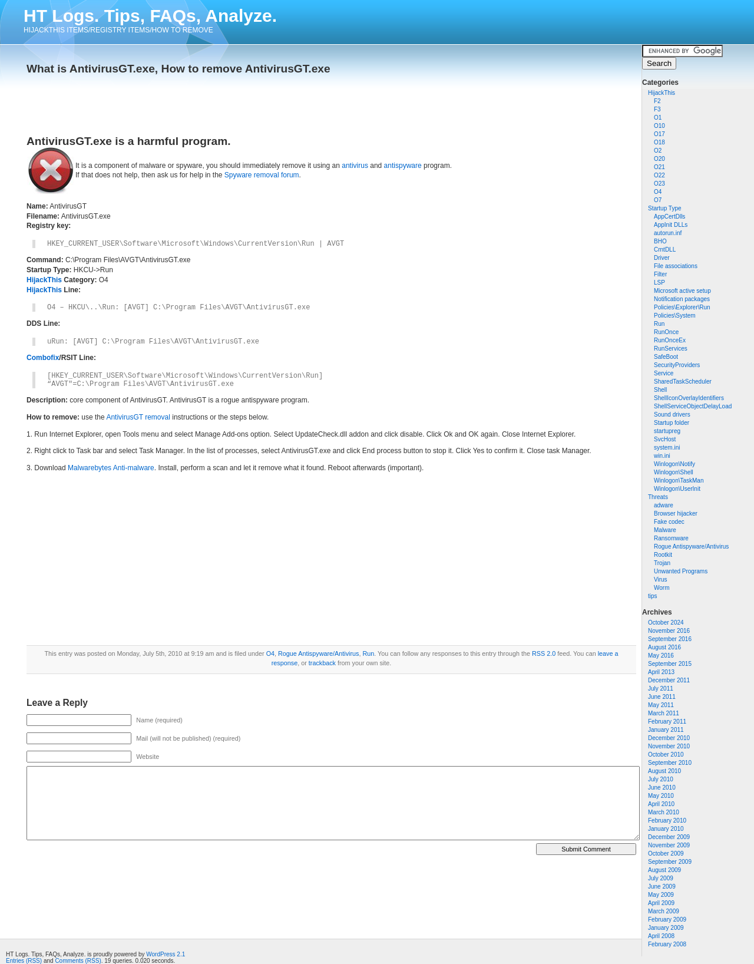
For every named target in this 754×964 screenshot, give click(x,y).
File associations (675, 266)
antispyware (403, 165)
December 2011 (669, 680)
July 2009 (660, 878)
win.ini (662, 456)
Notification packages (682, 299)
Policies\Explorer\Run (682, 307)
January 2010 (666, 829)
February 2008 (667, 944)
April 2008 (661, 936)
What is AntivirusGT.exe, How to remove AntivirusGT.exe (178, 68)
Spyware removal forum (261, 175)
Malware (665, 530)
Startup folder (671, 423)
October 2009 (666, 853)
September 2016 (670, 639)
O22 (659, 175)
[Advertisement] (164, 101)
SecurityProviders (677, 365)
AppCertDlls (669, 216)
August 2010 (664, 771)
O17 (659, 134)
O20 (659, 159)
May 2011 (661, 705)
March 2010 (663, 812)
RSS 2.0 (543, 653)
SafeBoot (666, 357)
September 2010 (670, 763)
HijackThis (661, 93)
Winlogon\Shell (673, 472)
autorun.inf (668, 233)
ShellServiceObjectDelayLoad (693, 406)
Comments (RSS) (78, 961)
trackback (322, 662)
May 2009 (661, 895)
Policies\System (675, 315)
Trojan (662, 563)
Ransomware (671, 538)
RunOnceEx (670, 340)
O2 (658, 150)
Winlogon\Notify (674, 464)
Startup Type (665, 208)
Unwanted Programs (680, 571)
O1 (658, 117)
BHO (660, 241)
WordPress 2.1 (165, 954)
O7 (658, 200)
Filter (660, 274)
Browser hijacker (675, 513)
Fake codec (669, 522)
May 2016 (661, 655)
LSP (659, 282)
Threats (658, 497)
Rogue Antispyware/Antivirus (691, 546)
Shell (660, 390)
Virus (660, 579)
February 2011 (667, 721)
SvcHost (665, 439)
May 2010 (661, 796)
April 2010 (661, 804)
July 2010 (660, 779)
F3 (657, 109)
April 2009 (661, 903)
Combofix (43, 358)
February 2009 (667, 919)
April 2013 (661, 672)
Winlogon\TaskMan (678, 480)
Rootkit (663, 555)
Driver (662, 258)
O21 (659, 167)
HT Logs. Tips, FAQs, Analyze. (150, 15)
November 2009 (669, 845)
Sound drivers (672, 414)
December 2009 (669, 837)
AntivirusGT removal (138, 417)
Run (659, 324)
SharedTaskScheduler (683, 381)
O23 (659, 183)
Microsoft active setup (682, 291)
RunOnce (666, 332)
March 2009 (663, 911)
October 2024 (666, 622)
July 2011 (660, 688)
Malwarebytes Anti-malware (111, 468)
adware (663, 505)
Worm (661, 588)
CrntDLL (665, 249)
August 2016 (664, 647)
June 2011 (662, 697)
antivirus (355, 165)
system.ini (667, 447)
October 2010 (666, 754)
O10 (659, 126)
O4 (658, 192)
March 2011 (663, 713)
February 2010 (667, 820)
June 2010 (662, 787)
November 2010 (669, 746)
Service (663, 373)
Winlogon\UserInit (677, 489)
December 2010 (669, 738)
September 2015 (670, 664)
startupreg (667, 431)
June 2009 (662, 886)
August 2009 (664, 870)
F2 (657, 101)
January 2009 (666, 928)
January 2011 (666, 730)
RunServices (670, 348)
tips (652, 596)
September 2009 (670, 862)
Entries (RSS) (24, 961)
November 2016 (669, 631)
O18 (659, 142)
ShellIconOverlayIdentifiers (689, 398)
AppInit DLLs (670, 225)
